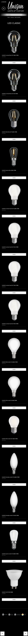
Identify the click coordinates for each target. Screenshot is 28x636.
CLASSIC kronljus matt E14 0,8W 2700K (10, 477)
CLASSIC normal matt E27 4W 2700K (10, 285)
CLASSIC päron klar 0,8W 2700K (9, 170)
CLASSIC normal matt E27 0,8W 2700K (10, 208)
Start (8, 17)
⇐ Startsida (3, 1)
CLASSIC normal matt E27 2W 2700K (10, 247)
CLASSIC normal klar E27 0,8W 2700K (10, 55)
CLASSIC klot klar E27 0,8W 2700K (9, 131)
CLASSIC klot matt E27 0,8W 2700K (10, 438)
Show (14, 62)
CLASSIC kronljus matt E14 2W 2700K (10, 515)
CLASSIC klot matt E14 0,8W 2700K (10, 362)
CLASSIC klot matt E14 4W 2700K (9, 400)
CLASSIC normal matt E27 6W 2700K (10, 323)
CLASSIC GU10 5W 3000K (7, 592)
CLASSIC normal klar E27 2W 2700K (10, 93)
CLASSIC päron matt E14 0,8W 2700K (10, 553)
